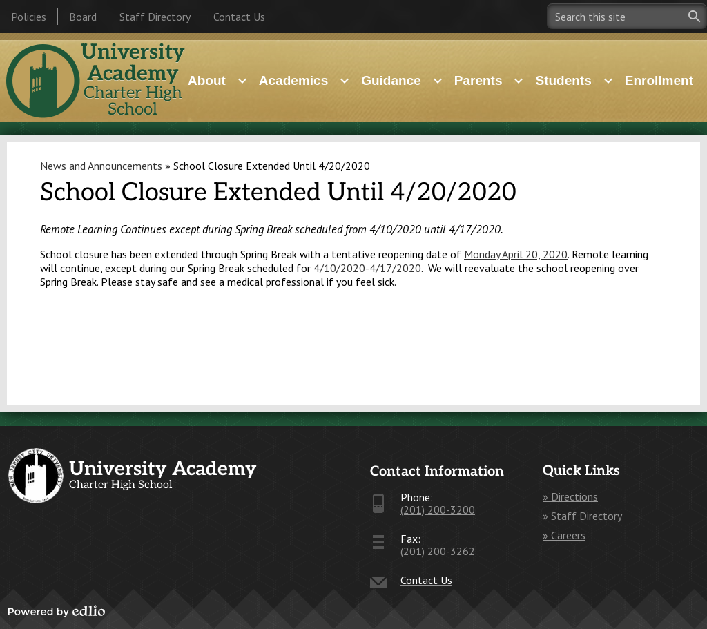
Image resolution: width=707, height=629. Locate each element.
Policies (28, 16)
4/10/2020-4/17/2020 (367, 268)
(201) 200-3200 (437, 509)
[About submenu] (217, 81)
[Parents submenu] (489, 81)
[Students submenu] (574, 81)
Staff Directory (155, 16)
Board (83, 16)
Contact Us (239, 16)
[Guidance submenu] (402, 81)
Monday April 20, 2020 (516, 254)
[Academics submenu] (304, 81)
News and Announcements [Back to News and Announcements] (101, 166)
